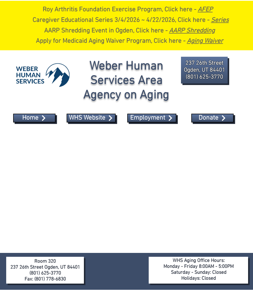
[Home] (34, 118)
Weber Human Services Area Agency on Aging (126, 81)
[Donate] (212, 118)
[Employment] (151, 118)
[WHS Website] (91, 118)
